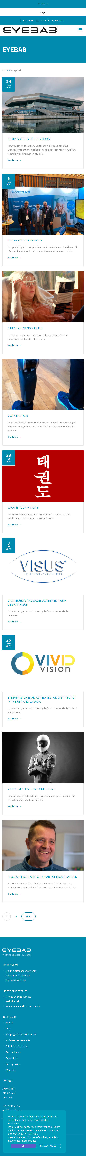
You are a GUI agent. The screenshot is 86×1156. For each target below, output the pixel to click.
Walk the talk (18, 416)
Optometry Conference (25, 240)
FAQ (8, 1028)
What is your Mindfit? (24, 507)
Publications (12, 1058)
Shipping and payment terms (21, 1034)
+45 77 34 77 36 (11, 1106)
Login (43, 12)
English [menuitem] (41, 3)
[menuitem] (43, 4)
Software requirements (18, 1040)
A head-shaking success (25, 328)
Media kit (10, 1070)
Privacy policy (13, 1064)
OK (23, 1145)
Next (28, 916)
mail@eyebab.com (12, 1110)
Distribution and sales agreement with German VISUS (37, 602)
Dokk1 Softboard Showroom (29, 139)
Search (9, 1022)
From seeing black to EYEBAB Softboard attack (42, 876)
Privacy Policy (48, 1145)
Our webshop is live (16, 980)
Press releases (13, 1052)
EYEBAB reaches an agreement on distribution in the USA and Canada (42, 699)
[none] (43, 4)
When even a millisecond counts (32, 789)
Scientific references (16, 1046)
